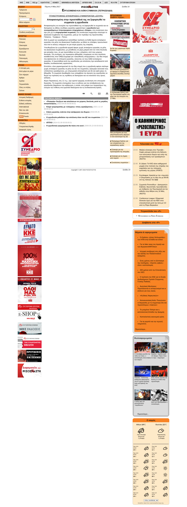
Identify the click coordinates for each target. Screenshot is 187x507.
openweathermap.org (156, 503)
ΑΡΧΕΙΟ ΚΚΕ (87, 3)
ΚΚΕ (21, 3)
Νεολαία (22, 55)
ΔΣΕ (106, 3)
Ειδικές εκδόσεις (25, 104)
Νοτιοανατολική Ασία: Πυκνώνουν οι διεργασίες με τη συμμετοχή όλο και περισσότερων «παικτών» (152, 302)
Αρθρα (21, 78)
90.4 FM (114, 3)
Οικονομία (23, 45)
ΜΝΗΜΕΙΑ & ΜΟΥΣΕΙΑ (70, 3)
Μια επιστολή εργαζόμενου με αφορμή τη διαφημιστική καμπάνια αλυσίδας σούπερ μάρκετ (120, 65)
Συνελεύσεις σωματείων (119, 162)
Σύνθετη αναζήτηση (26, 32)
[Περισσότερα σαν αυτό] (91, 94)
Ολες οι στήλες (25, 87)
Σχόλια (22, 81)
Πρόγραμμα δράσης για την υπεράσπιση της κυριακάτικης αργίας (119, 143)
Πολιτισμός (23, 58)
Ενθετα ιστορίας (25, 100)
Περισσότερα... (140, 329)
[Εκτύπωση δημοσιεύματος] (105, 94)
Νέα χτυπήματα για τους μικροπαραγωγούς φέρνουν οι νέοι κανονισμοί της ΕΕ (120, 120)
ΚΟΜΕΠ (56, 3)
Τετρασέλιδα (24, 84)
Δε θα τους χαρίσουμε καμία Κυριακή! (120, 35)
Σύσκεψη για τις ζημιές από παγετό (118, 157)
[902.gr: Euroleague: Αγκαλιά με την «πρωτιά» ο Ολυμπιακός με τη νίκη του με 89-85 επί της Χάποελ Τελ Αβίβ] (135, 175)
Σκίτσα (21, 90)
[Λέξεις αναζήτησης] (25, 29)
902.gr (34, 3)
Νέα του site (24, 110)
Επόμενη (22, 16)
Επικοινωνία (24, 113)
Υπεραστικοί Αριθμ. (26, 126)
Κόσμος (22, 42)
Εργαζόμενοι (24, 49)
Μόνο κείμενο (24, 22)
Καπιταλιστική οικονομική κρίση (152, 317)
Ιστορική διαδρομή (26, 97)
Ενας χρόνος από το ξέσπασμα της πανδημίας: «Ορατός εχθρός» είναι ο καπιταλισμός (151, 263)
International (24, 107)
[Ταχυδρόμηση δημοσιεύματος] (99, 94)
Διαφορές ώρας (25, 130)
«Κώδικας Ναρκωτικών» (149, 296)
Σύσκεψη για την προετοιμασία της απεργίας (119, 151)
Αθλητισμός (23, 61)
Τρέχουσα (23, 10)
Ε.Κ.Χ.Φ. (98, 3)
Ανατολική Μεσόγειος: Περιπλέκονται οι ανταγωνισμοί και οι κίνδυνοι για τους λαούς (152, 288)
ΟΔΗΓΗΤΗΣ (45, 3)
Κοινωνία (22, 52)
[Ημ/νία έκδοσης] (24, 19)
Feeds (24, 116)
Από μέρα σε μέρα (26, 71)
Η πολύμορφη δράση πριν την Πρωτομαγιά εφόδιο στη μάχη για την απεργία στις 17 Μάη (120, 89)
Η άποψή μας (24, 68)
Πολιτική (22, 39)
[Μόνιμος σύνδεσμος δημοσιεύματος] (85, 94)
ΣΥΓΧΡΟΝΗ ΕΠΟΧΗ (127, 3)
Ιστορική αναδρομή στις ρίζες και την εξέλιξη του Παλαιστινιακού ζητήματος (151, 253)
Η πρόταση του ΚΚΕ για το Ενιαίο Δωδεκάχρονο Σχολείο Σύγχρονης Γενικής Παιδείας (152, 279)
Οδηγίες (22, 123)
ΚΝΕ (27, 3)
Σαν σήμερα (23, 74)
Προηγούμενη (24, 13)
